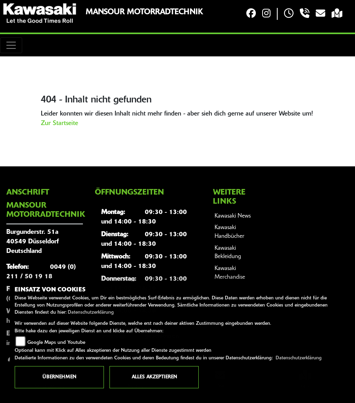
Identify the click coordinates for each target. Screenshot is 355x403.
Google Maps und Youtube (56, 342)
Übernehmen (59, 377)
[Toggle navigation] (11, 45)
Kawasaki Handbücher (229, 232)
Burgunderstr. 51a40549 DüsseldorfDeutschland (32, 242)
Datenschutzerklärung (91, 312)
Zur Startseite (59, 123)
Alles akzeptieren (154, 377)
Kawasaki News (233, 216)
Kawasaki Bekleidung (228, 252)
